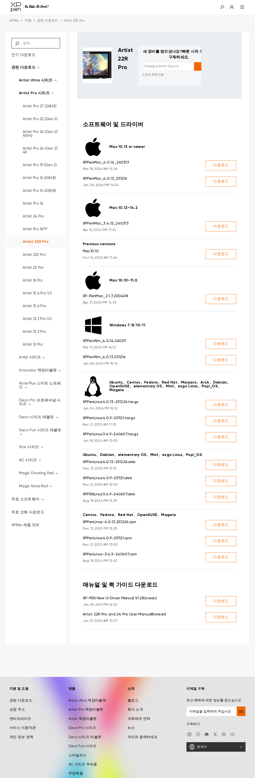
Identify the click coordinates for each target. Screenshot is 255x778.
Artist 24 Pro (33, 216)
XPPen (14, 20)
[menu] (239, 7)
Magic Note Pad (35, 486)
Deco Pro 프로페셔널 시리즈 (40, 402)
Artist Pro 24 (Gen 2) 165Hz (40, 133)
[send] (241, 690)
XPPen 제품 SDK (25, 525)
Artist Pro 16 (33, 203)
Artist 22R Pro (36, 242)
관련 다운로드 (47, 20)
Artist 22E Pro (34, 254)
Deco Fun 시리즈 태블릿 (40, 432)
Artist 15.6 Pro (34, 306)
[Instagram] (189, 713)
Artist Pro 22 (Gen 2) (40, 119)
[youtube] (232, 713)
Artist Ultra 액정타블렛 (87, 680)
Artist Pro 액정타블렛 (86, 689)
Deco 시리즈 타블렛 (85, 716)
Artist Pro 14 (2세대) (39, 190)
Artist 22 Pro (33, 267)
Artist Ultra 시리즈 (38, 80)
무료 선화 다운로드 (27, 512)
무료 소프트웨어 (27, 499)
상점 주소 (17, 689)
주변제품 (76, 752)
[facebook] (198, 713)
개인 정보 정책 (21, 716)
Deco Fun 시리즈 (82, 725)
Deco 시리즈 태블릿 (39, 417)
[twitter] (215, 713)
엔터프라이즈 (20, 698)
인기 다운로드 (23, 54)
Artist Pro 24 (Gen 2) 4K (40, 150)
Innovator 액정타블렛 (40, 370)
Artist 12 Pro (33, 344)
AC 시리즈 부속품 (83, 743)
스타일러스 (78, 734)
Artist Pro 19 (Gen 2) (40, 165)
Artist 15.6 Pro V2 (37, 293)
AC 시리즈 (30, 460)
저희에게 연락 (139, 698)
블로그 (133, 680)
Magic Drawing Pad (39, 473)
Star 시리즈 (31, 447)
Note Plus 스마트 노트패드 (40, 385)
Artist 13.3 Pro (34, 331)
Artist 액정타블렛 (83, 698)
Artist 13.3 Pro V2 (37, 318)
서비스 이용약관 (22, 707)
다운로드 (220, 165)
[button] (222, 7)
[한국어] (216, 726)
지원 (28, 20)
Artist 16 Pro (33, 280)
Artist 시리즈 (32, 357)
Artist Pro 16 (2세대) (39, 177)
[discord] (206, 713)
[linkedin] (224, 713)
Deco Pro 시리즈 (82, 707)
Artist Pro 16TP (35, 229)
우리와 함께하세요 (143, 716)
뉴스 (131, 707)
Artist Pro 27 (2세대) (39, 106)
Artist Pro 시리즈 (36, 93)
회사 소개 (135, 689)
